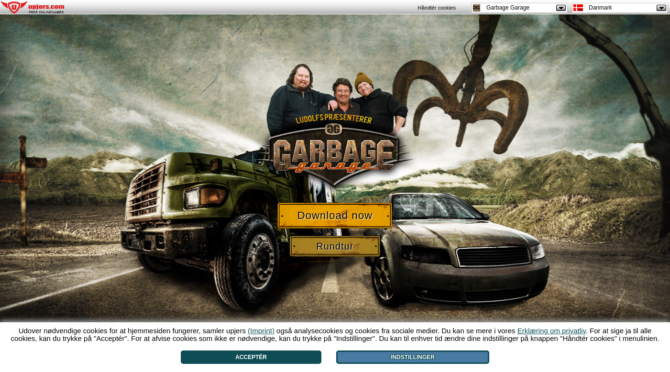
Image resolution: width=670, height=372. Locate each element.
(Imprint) (261, 331)
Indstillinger (413, 357)
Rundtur (334, 246)
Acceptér (251, 357)
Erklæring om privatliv (551, 331)
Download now (335, 215)
